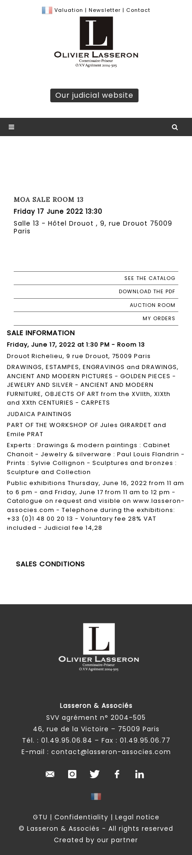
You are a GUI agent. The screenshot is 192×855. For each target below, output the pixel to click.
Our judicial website (94, 95)
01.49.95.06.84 (66, 740)
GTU (40, 817)
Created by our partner (96, 839)
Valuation (68, 10)
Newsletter (104, 10)
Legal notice (137, 817)
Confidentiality (81, 817)
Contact (138, 10)
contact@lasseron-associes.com (111, 751)
